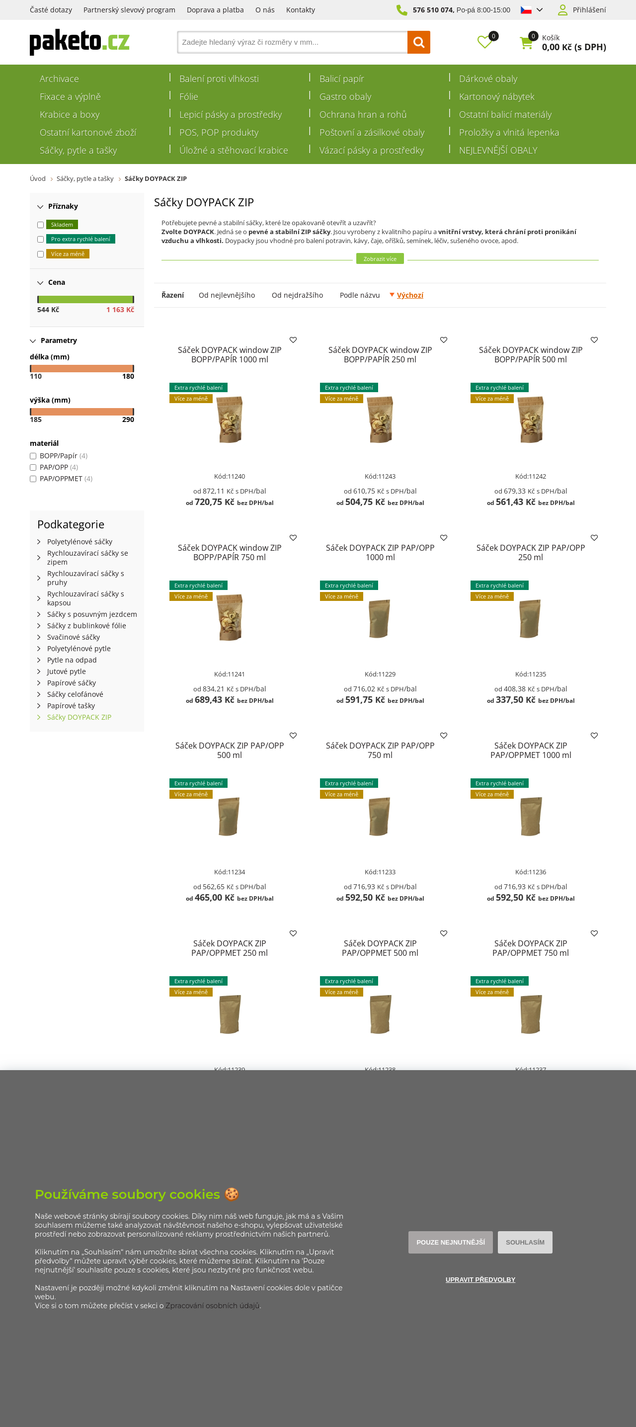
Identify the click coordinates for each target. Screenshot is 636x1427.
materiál (44, 443)
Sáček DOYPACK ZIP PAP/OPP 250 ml (531, 552)
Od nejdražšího (297, 295)
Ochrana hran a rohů (363, 114)
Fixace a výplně (70, 96)
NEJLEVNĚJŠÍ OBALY (498, 150)
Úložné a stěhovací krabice (233, 150)
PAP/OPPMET (61, 478)
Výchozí (410, 295)
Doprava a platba (215, 9)
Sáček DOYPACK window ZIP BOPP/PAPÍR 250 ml (380, 354)
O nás (265, 9)
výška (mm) (50, 400)
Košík (550, 37)
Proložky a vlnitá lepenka (509, 132)
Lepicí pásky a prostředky (230, 114)
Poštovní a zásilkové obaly (371, 132)
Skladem (62, 224)
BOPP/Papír (59, 455)
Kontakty (300, 9)
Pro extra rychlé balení (80, 239)
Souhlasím (524, 1242)
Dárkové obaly (488, 78)
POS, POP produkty (218, 132)
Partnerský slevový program (129, 9)
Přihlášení (589, 9)
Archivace (59, 78)
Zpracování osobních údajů (212, 1305)
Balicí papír (341, 78)
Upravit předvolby (480, 1279)
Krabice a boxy (69, 114)
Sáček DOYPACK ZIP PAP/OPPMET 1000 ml (530, 750)
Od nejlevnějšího (227, 295)
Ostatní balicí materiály (505, 114)
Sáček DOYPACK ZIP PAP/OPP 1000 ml (379, 552)
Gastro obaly (345, 96)
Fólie (188, 96)
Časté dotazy (51, 9)
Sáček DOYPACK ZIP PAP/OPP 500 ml (229, 750)
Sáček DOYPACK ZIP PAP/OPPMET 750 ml (530, 948)
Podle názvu (360, 295)
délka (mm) (50, 356)
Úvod (38, 178)
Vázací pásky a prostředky (371, 150)
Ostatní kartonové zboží (88, 132)
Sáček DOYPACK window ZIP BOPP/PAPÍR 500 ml (531, 354)
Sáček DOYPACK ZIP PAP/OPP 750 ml (379, 750)
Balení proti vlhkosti (219, 78)
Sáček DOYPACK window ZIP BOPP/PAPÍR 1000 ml (229, 354)
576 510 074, (434, 9)
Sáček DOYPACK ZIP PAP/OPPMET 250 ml (229, 948)
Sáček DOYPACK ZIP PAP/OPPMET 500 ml (380, 948)
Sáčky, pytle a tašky (78, 150)
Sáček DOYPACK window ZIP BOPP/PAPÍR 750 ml (229, 552)
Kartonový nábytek (497, 96)
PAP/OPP (54, 467)
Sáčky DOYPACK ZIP (156, 178)
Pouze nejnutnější (451, 1242)
